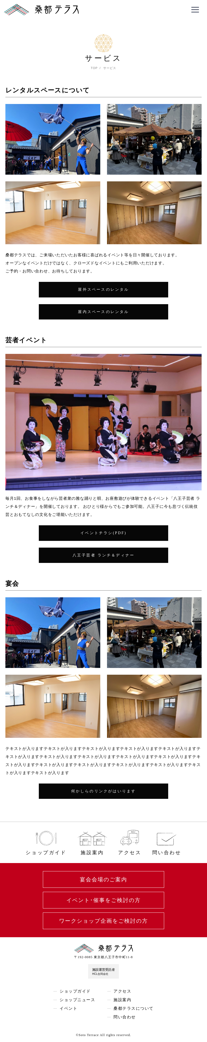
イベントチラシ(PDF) (103, 533)
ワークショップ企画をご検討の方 (103, 921)
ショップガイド (75, 991)
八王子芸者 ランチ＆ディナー (103, 555)
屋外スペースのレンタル (103, 290)
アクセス (122, 991)
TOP (94, 68)
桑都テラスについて (133, 1009)
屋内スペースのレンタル (103, 312)
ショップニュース (77, 1000)
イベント (68, 1009)
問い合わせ (124, 1017)
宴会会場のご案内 (103, 879)
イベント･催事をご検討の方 (103, 900)
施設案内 (122, 1000)
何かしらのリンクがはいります (103, 791)
